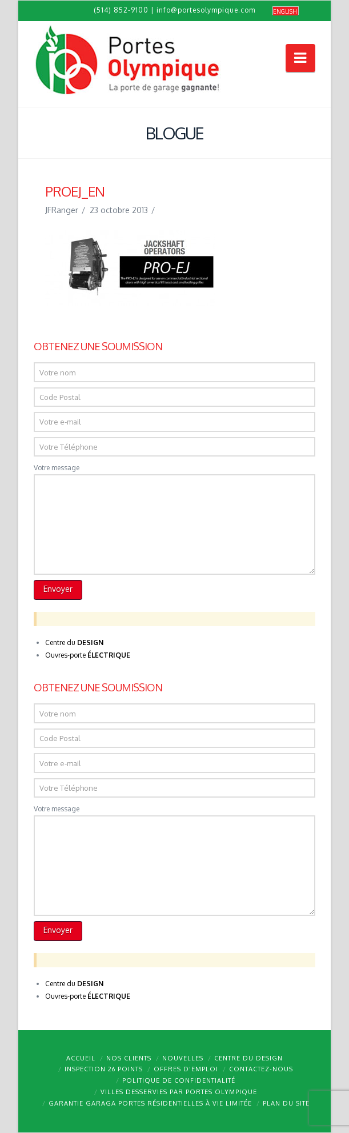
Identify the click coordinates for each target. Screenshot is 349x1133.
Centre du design (248, 1058)
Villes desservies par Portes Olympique (179, 1092)
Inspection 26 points (104, 1069)
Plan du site (286, 1103)
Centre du (74, 642)
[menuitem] (285, 11)
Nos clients (128, 1058)
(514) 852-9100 (121, 10)
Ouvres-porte (87, 655)
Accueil (80, 1058)
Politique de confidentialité (178, 1080)
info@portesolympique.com (206, 10)
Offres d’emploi (186, 1069)
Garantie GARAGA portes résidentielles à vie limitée (150, 1103)
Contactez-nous (261, 1069)
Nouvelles (182, 1058)
